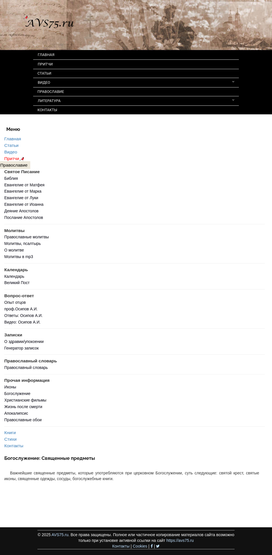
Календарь (14, 276)
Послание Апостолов (23, 217)
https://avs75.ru (180, 540)
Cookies (140, 546)
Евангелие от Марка (22, 191)
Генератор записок (21, 348)
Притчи (15, 158)
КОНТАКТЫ (47, 110)
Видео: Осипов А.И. (22, 322)
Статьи (11, 145)
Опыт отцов (15, 302)
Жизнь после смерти (23, 406)
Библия (11, 178)
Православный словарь (26, 367)
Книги (10, 432)
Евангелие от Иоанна (23, 204)
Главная (12, 138)
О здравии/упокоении (24, 341)
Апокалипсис (16, 413)
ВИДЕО (136, 82)
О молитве (14, 250)
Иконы (10, 387)
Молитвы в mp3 (18, 256)
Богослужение (17, 393)
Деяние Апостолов (21, 211)
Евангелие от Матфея (24, 185)
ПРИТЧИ (45, 64)
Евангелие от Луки (21, 197)
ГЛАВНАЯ (46, 55)
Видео (10, 151)
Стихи (10, 439)
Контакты (13, 445)
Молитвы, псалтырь (22, 243)
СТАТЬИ (44, 73)
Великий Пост (17, 282)
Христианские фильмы (25, 400)
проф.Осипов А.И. (21, 309)
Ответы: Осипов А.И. (23, 315)
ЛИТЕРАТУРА (136, 100)
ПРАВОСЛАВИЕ (50, 91)
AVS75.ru (59, 534)
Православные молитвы (26, 237)
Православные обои (23, 420)
